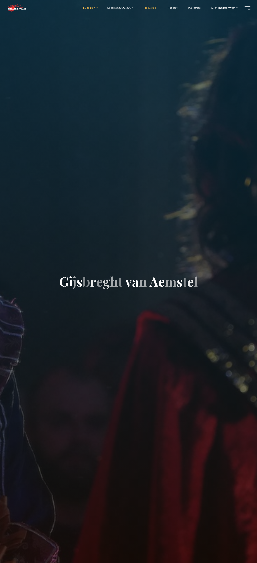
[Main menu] (247, 7)
